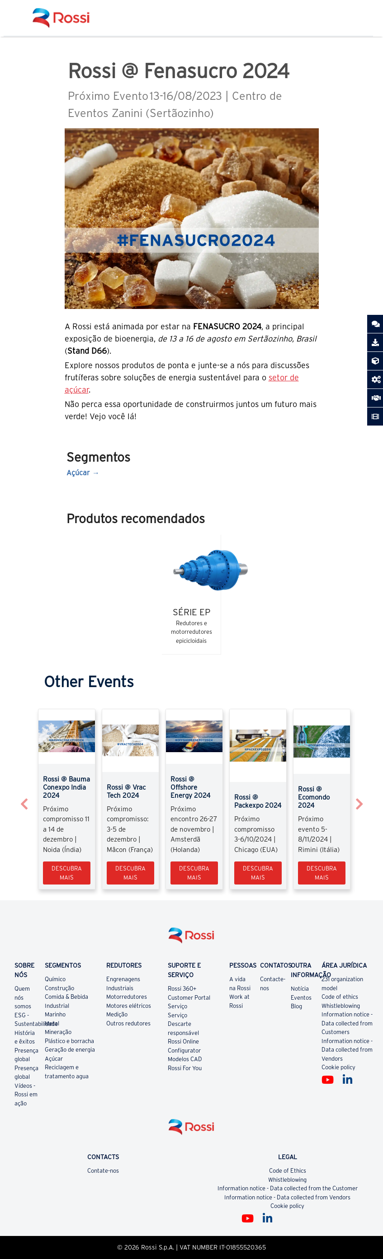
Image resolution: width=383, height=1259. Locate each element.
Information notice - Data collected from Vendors (347, 1050)
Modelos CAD (185, 1059)
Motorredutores (126, 996)
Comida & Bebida (66, 996)
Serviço (177, 1006)
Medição (117, 1014)
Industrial (57, 1005)
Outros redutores (128, 1023)
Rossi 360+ (182, 988)
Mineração (58, 1032)
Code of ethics (340, 996)
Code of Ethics (287, 1170)
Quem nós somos (22, 997)
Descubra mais (67, 873)
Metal (52, 1023)
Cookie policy (338, 1067)
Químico (55, 979)
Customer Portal (189, 997)
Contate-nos (103, 1170)
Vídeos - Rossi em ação (26, 1094)
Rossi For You (185, 1068)
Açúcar (78, 472)
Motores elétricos (128, 1005)
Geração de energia (70, 1049)
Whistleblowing (341, 1005)
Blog (296, 1006)
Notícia (300, 988)
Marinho (55, 1014)
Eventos (301, 997)
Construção (59, 988)
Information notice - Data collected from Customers (347, 1023)
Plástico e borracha (69, 1041)
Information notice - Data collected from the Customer (288, 1188)
